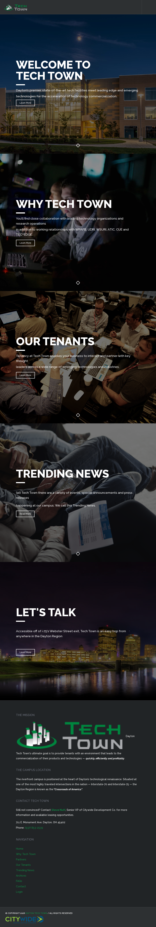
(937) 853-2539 (34, 827)
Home (19, 848)
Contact (21, 886)
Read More (25, 514)
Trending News (25, 870)
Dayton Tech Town (36, 913)
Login (19, 891)
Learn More (25, 103)
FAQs (19, 881)
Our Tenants (23, 864)
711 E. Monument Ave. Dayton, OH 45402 (40, 822)
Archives (21, 875)
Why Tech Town (26, 854)
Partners (21, 859)
